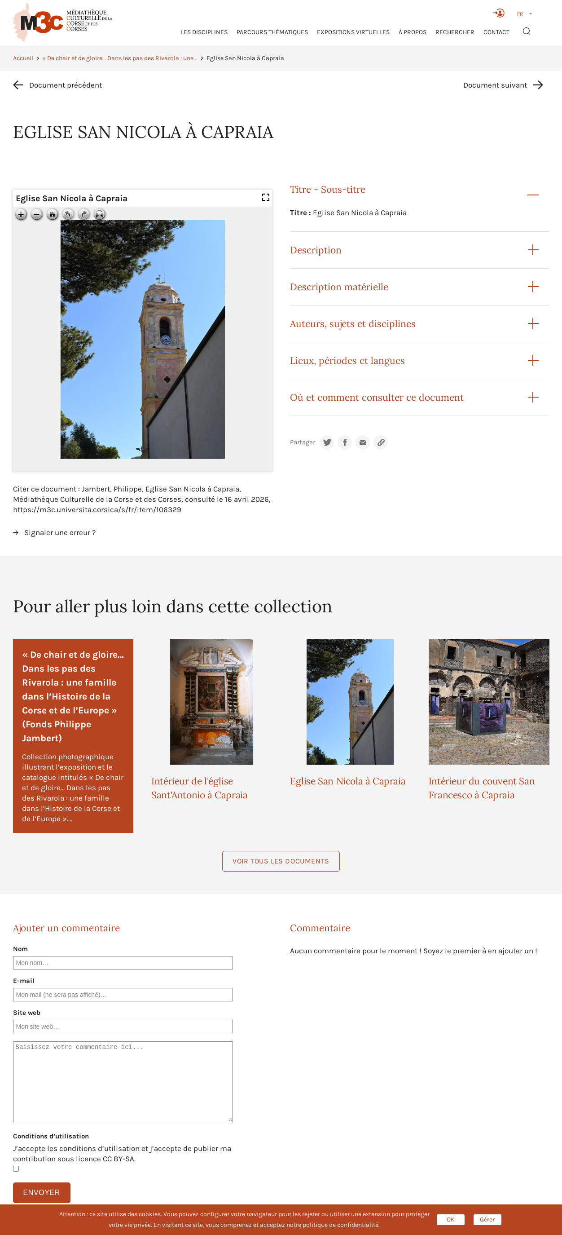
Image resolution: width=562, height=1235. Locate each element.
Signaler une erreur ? (60, 532)
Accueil (23, 58)
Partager (302, 442)
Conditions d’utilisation (51, 1136)
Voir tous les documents (281, 861)
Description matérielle (339, 287)
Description (316, 250)
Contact (496, 32)
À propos (412, 32)
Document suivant (495, 84)
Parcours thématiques (272, 32)
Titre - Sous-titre (327, 189)
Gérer (487, 1219)
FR (520, 14)
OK (451, 1219)
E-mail (24, 981)
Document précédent (65, 84)
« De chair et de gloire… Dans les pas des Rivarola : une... (120, 58)
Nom (20, 949)
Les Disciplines (204, 32)
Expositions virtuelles (353, 32)
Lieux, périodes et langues (347, 360)
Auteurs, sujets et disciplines (353, 324)
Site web (26, 1013)
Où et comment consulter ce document (377, 397)
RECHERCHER (454, 32)
